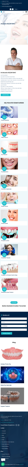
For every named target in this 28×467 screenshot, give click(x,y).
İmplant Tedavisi (5, 406)
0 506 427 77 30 (5, 1)
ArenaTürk (22, 464)
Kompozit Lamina (5, 240)
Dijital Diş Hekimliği (6, 385)
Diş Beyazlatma (4, 171)
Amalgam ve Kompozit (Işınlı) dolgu (9, 275)
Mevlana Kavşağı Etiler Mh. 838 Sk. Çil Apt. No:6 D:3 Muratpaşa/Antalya (12, 4)
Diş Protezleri (4, 154)
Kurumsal (4, 433)
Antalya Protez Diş (6, 364)
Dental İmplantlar (5, 120)
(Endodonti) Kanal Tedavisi (7, 292)
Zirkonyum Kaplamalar (6, 189)
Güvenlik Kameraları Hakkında (8, 442)
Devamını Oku (6, 94)
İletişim (3, 437)
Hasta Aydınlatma (5, 444)
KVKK (3, 439)
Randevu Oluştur (6, 333)
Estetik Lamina (4, 206)
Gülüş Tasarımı (4, 137)
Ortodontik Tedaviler (5, 258)
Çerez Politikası (5, 448)
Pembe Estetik (4, 223)
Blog (3, 435)
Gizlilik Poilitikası (5, 446)
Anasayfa (4, 431)
